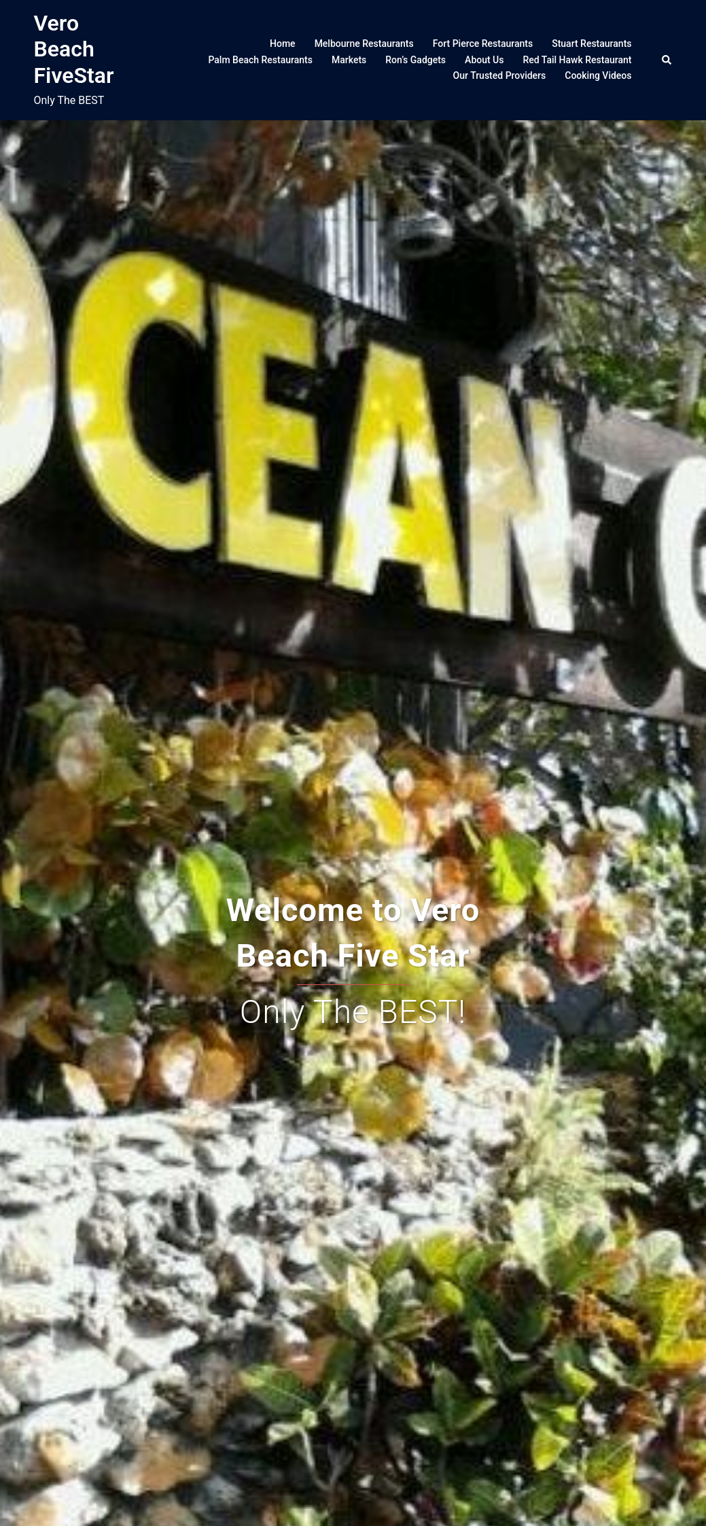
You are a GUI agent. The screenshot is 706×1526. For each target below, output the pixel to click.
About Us (484, 59)
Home (283, 43)
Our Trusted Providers (499, 75)
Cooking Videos (598, 75)
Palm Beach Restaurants (260, 59)
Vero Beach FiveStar (74, 49)
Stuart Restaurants (591, 43)
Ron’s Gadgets (415, 59)
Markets (349, 59)
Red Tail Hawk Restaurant (577, 59)
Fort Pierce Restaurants (483, 43)
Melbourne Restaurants (364, 43)
